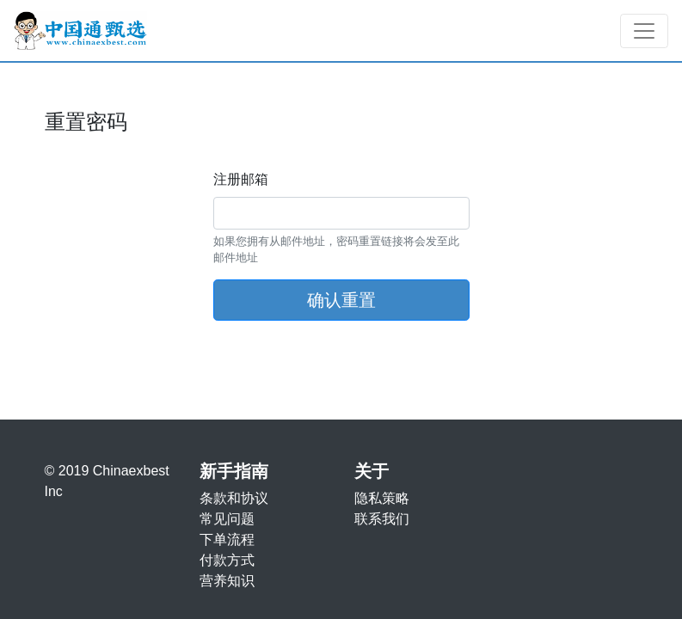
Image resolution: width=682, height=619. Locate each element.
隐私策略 (381, 498)
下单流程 (227, 539)
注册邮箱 (240, 179)
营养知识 (227, 580)
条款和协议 (234, 498)
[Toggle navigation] (644, 31)
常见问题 (227, 519)
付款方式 (227, 560)
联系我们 (381, 519)
